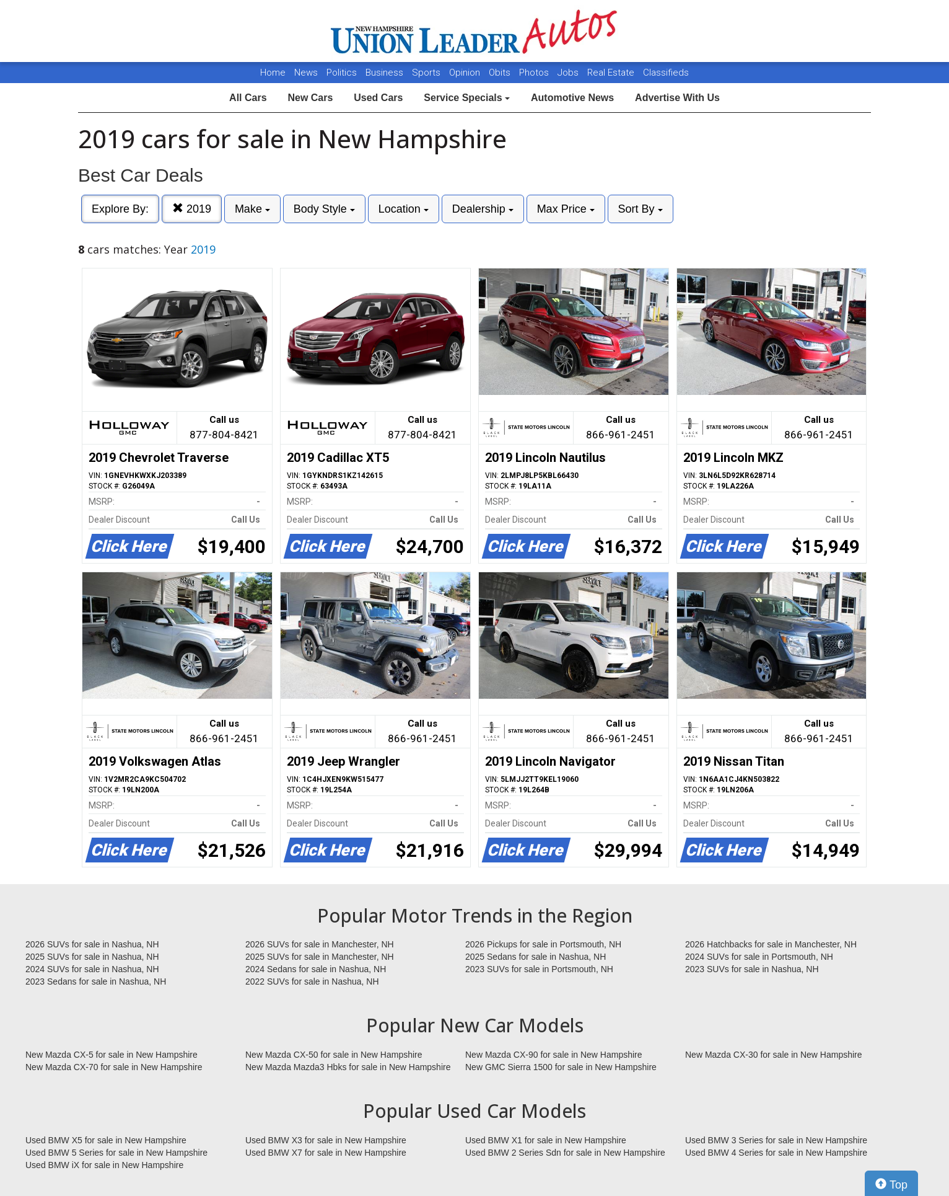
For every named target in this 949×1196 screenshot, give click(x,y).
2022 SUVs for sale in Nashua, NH (312, 981)
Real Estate (612, 72)
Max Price (566, 209)
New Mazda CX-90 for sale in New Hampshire (553, 1055)
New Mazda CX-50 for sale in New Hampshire (333, 1055)
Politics (341, 72)
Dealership (483, 209)
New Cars (310, 97)
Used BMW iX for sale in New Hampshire (104, 1165)
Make (252, 209)
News (306, 72)
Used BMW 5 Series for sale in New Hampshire (116, 1153)
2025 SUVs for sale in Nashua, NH (92, 957)
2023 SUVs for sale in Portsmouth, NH (539, 969)
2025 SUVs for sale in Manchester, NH (319, 957)
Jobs (569, 72)
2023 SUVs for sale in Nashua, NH (752, 969)
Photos (535, 72)
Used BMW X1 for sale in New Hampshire (545, 1140)
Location (403, 209)
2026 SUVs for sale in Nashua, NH (92, 944)
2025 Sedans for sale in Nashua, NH (535, 957)
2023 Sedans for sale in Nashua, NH (95, 981)
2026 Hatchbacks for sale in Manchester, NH (771, 944)
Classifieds (666, 72)
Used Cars (378, 97)
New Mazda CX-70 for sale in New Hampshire (114, 1067)
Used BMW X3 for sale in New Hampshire (325, 1140)
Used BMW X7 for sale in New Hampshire (325, 1153)
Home (273, 72)
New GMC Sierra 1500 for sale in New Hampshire (561, 1067)
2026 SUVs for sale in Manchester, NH (319, 944)
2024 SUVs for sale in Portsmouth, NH (759, 957)
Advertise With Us (677, 97)
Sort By (640, 209)
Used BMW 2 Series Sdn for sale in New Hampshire (565, 1153)
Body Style (324, 209)
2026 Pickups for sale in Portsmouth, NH (543, 944)
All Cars (247, 97)
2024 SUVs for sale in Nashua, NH (92, 969)
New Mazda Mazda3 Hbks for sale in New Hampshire (347, 1067)
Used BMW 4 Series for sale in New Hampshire (776, 1153)
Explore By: (120, 209)
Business (385, 72)
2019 (191, 208)
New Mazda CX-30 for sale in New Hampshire (773, 1055)
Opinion (466, 72)
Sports (427, 72)
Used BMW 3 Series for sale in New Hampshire (776, 1140)
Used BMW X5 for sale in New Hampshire (105, 1140)
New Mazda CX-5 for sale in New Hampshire (111, 1055)
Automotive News (572, 97)
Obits (501, 72)
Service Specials (467, 97)
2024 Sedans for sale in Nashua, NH (315, 969)
